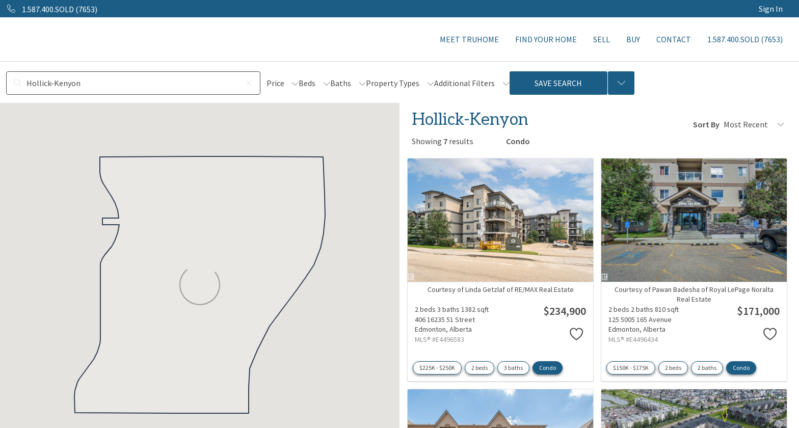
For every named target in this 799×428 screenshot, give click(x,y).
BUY (633, 39)
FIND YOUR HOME (546, 39)
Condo (547, 367)
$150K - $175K (631, 367)
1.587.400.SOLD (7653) (745, 39)
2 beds (479, 367)
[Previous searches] (621, 83)
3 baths (513, 367)
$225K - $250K (437, 367)
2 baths (707, 367)
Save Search (558, 83)
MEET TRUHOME (469, 39)
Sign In (771, 9)
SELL (601, 39)
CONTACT (673, 39)
